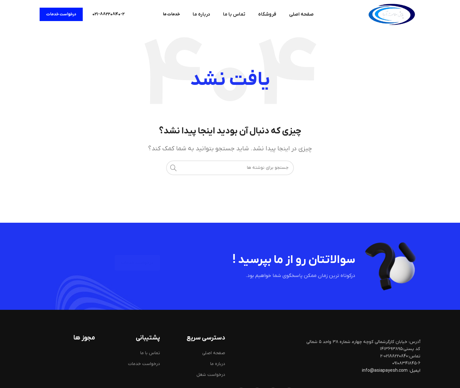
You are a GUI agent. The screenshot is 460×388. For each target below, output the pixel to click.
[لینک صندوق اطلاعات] (108, 14)
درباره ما (217, 364)
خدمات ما (171, 14)
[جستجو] (230, 167)
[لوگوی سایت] (391, 14)
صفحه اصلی (213, 353)
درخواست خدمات (61, 14)
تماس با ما (150, 353)
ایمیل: (414, 371)
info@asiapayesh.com (385, 371)
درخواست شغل (210, 375)
